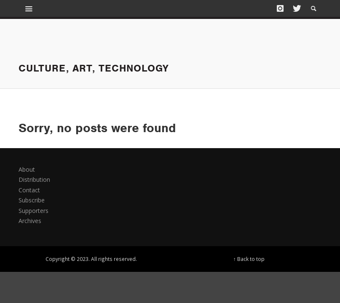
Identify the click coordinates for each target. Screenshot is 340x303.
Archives (30, 221)
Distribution (34, 179)
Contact (29, 190)
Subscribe (32, 200)
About (27, 169)
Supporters (33, 211)
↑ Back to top (249, 258)
